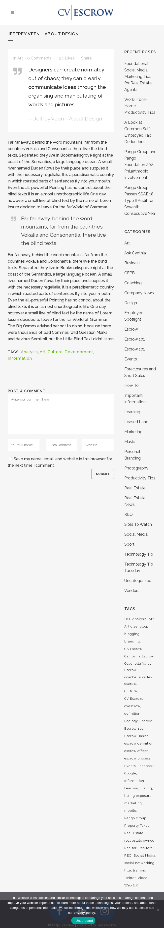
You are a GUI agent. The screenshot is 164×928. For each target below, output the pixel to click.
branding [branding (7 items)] (132, 641)
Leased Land (136, 421)
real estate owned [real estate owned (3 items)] (139, 840)
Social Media (136, 534)
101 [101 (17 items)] (127, 619)
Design (130, 302)
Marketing (133, 431)
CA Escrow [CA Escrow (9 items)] (133, 649)
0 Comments (39, 58)
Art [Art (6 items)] (151, 619)
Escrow (131, 329)
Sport (129, 544)
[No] (157, 909)
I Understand (83, 921)
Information (20, 358)
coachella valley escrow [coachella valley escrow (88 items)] (138, 680)
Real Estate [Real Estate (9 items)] (133, 833)
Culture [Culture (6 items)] (130, 691)
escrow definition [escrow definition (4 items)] (139, 743)
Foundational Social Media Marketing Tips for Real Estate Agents (138, 76)
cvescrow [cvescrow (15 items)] (132, 706)
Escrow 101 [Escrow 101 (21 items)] (134, 728)
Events (130, 359)
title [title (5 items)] (127, 870)
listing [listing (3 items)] (146, 788)
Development (79, 351)
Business (132, 263)
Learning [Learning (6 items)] (131, 788)
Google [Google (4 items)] (130, 773)
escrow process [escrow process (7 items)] (137, 758)
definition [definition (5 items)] (132, 713)
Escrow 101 (134, 339)
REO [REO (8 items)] (128, 855)
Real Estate (134, 488)
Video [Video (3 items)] (142, 878)
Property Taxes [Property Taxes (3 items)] (136, 825)
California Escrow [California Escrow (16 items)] (139, 656)
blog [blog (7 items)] (143, 626)
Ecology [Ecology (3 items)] (131, 721)
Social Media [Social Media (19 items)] (144, 855)
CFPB (129, 273)
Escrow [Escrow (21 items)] (146, 721)
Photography (136, 468)
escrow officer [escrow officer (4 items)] (136, 751)
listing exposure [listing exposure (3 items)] (138, 796)
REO (128, 514)
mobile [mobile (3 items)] (130, 810)
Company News (139, 292)
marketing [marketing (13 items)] (133, 803)
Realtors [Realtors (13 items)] (145, 848)
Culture (55, 351)
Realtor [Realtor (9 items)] (130, 848)
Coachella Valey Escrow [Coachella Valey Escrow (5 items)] (138, 667)
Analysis (29, 351)
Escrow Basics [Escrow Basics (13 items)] (136, 736)
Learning (132, 411)
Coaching (133, 283)
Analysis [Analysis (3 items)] (139, 619)
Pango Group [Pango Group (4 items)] (135, 818)
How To (131, 385)
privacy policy (84, 913)
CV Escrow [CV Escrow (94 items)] (133, 698)
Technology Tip (138, 554)
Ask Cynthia (135, 253)
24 (67, 58)
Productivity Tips (139, 478)
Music (129, 441)
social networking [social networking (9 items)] (139, 863)
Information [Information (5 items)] (134, 781)
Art (20, 58)
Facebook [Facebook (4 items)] (146, 766)
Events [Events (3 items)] (130, 766)
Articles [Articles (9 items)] (130, 626)
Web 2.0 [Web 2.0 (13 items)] (131, 885)
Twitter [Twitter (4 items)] (130, 878)
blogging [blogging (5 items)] (132, 634)
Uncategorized (137, 580)
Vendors (131, 590)
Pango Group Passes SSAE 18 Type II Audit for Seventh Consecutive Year (140, 200)
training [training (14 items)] (139, 870)
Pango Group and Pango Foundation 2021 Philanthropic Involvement (140, 164)
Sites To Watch (138, 524)
